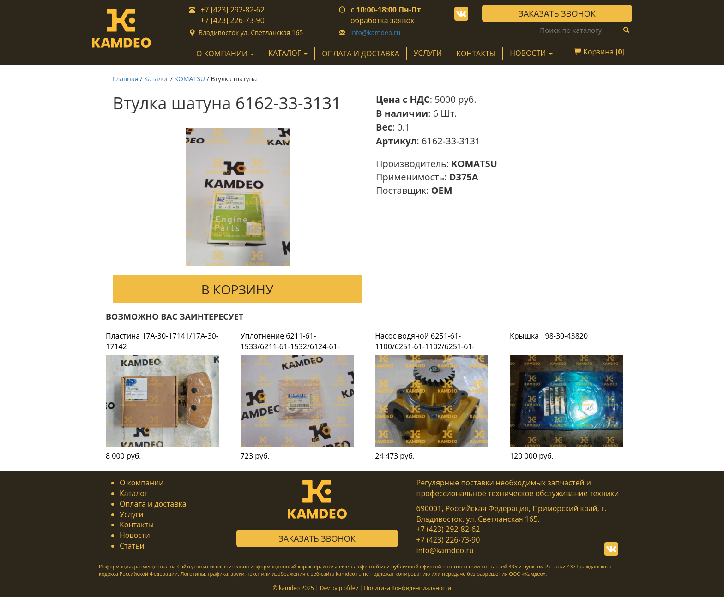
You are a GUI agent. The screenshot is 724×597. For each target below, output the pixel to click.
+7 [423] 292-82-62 (232, 10)
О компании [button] (225, 53)
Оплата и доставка (360, 53)
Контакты (475, 53)
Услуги (428, 53)
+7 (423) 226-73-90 (448, 540)
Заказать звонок (557, 13)
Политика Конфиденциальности (407, 588)
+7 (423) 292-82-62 (448, 529)
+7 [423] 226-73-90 (232, 20)
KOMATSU (190, 78)
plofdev (348, 588)
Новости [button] (531, 53)
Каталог (156, 78)
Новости (135, 535)
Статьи (132, 546)
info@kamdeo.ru (375, 32)
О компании (142, 483)
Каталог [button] (288, 53)
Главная (126, 78)
